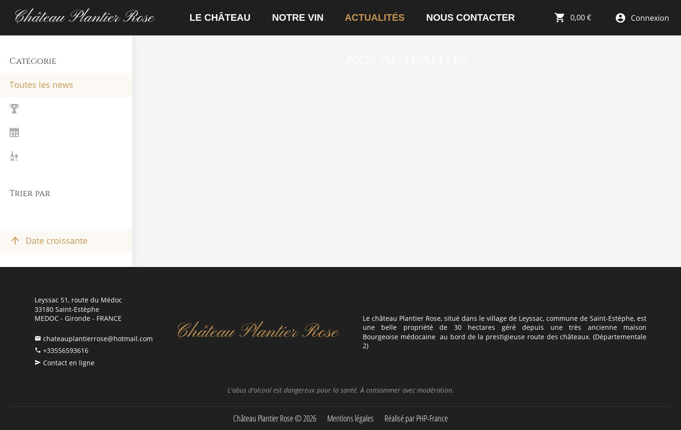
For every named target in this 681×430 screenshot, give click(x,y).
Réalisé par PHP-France (416, 418)
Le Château (218, 17)
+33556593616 (65, 350)
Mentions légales (350, 418)
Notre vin (296, 17)
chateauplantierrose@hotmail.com (98, 338)
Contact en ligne (69, 362)
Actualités (373, 17)
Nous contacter (469, 17)
